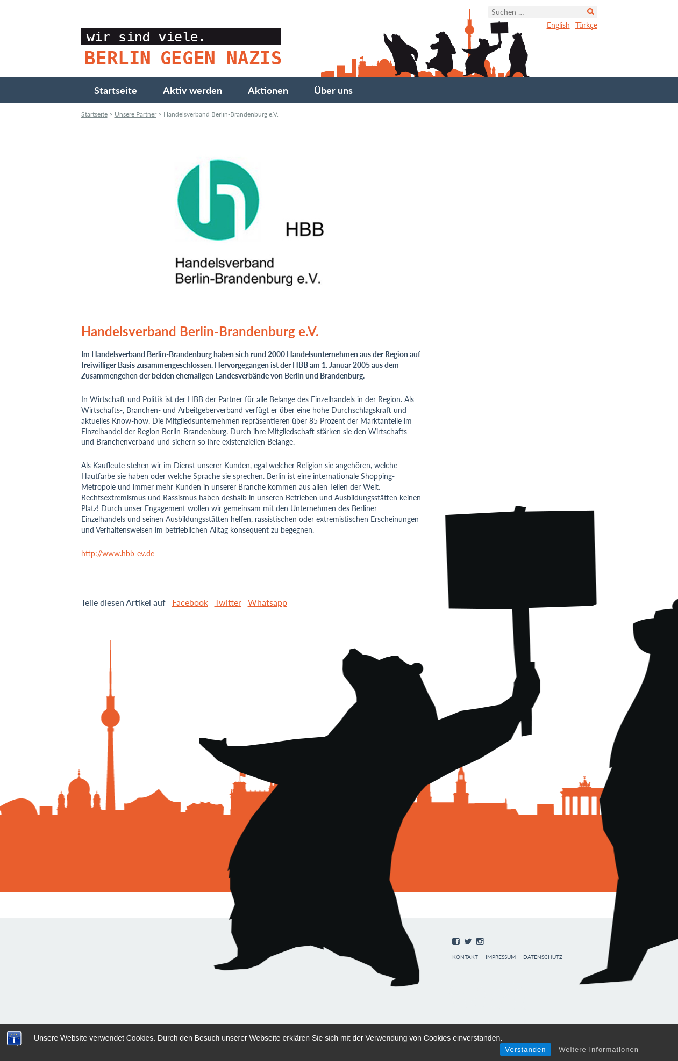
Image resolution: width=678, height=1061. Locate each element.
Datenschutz (542, 957)
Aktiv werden (192, 90)
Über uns (333, 90)
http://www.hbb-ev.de (117, 553)
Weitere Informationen (599, 1049)
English (558, 25)
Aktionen (268, 90)
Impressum (501, 957)
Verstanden (525, 1049)
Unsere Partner (135, 114)
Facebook (190, 602)
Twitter (228, 602)
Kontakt (465, 957)
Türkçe (586, 25)
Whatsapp (267, 602)
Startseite (115, 90)
